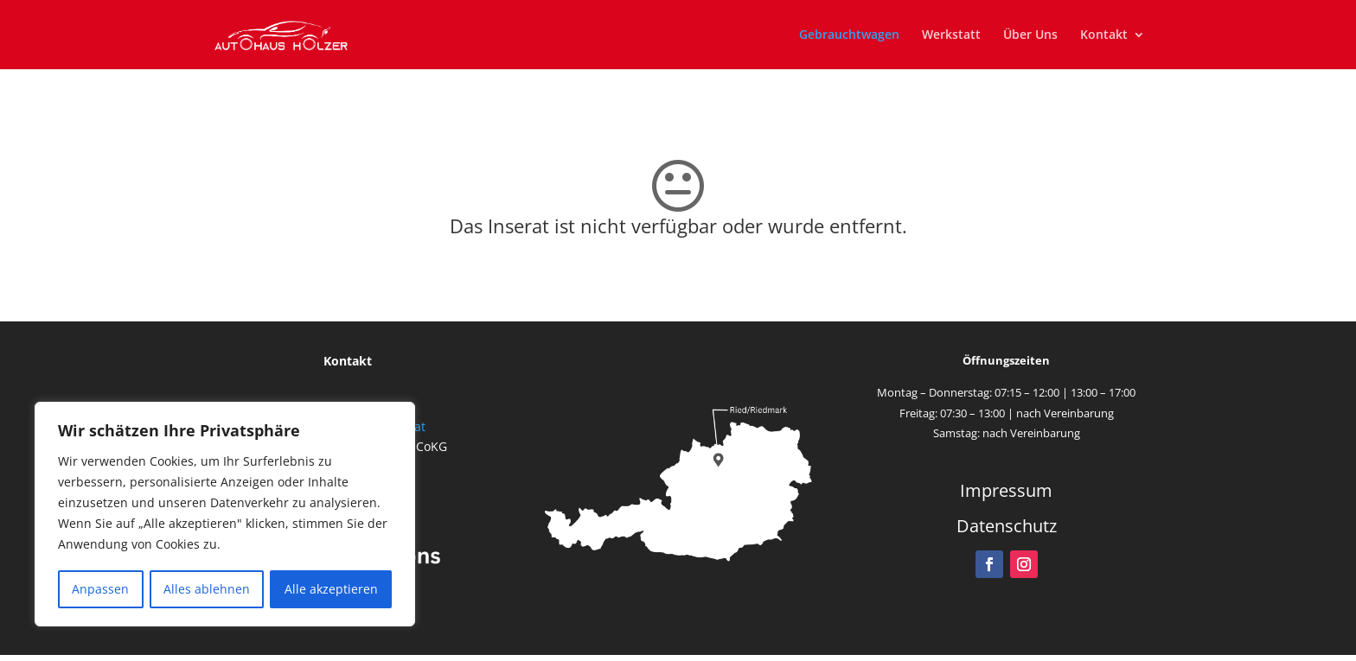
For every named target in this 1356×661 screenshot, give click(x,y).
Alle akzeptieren (331, 589)
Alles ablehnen (206, 589)
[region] (225, 515)
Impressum (1006, 490)
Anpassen (100, 589)
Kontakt (1104, 35)
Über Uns (1030, 35)
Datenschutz (1006, 525)
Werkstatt (951, 35)
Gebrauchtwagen (849, 35)
